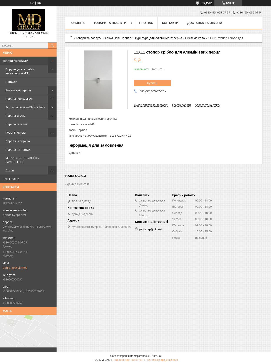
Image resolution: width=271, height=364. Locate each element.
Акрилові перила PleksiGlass (25, 107)
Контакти (170, 23)
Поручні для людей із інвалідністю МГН (20, 71)
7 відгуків (206, 3)
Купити (152, 83)
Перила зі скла (15, 115)
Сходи (9, 170)
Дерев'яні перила (17, 141)
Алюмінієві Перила (18, 90)
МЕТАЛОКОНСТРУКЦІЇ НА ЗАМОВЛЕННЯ (22, 160)
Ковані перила (15, 132)
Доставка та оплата (204, 23)
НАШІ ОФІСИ (11, 179)
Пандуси (11, 82)
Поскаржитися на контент (128, 359)
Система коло (195, 38)
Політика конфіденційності (162, 359)
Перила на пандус (17, 149)
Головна (77, 23)
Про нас (146, 23)
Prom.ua (156, 355)
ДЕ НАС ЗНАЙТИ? (78, 184)
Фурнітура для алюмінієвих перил (158, 38)
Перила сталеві (16, 124)
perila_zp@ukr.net (15, 268)
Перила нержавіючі (19, 99)
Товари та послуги (15, 61)
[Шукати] (52, 45)
